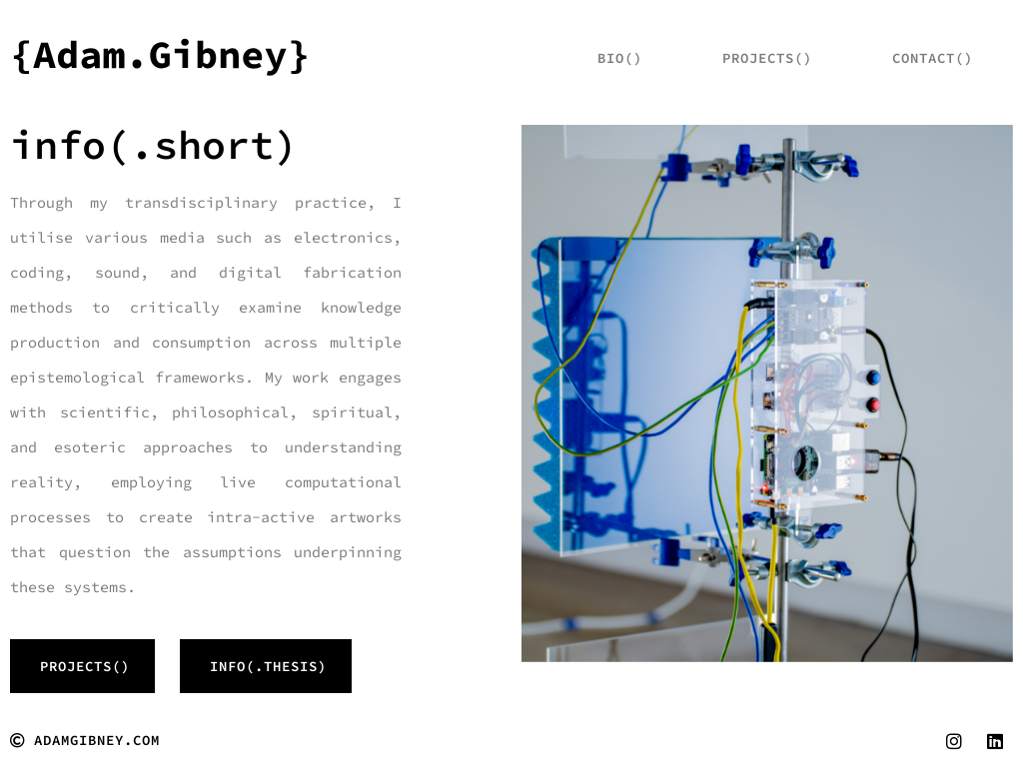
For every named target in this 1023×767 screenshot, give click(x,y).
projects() (767, 58)
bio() (619, 58)
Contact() (932, 58)
